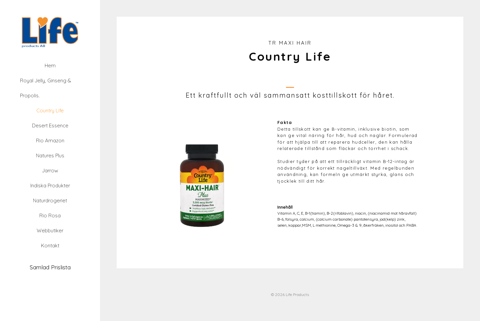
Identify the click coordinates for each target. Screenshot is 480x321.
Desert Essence (50, 125)
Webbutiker (50, 230)
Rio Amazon (50, 140)
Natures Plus (50, 155)
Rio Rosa (50, 215)
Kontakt (50, 245)
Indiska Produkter (50, 185)
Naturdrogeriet (50, 200)
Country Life (50, 110)
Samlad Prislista (50, 267)
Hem (50, 65)
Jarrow (50, 170)
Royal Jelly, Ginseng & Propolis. (45, 88)
